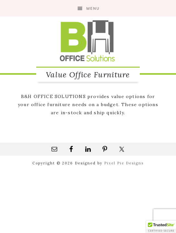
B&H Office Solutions (88, 41)
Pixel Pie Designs (124, 163)
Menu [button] (93, 8)
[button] (161, 227)
